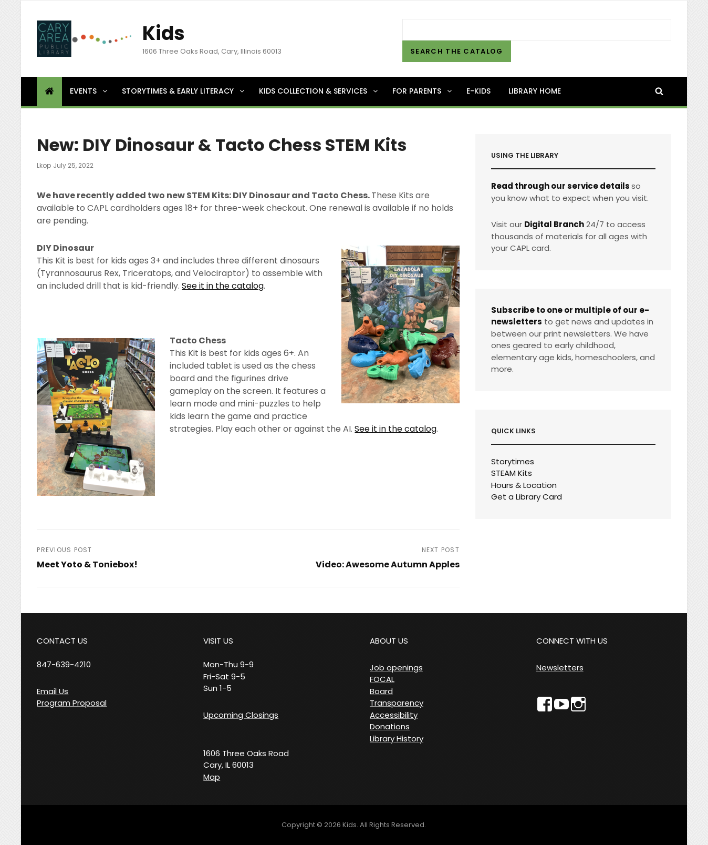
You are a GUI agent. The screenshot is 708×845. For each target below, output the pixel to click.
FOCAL (382, 679)
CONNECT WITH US (572, 640)
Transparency (396, 702)
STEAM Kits (511, 473)
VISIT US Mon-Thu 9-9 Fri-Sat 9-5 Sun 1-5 (228, 664)
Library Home (534, 91)
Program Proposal (72, 702)
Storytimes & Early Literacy (184, 91)
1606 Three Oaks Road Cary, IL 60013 (246, 759)
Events (89, 91)
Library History (396, 738)
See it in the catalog (223, 286)
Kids (163, 33)
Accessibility (394, 714)
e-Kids (478, 91)
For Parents (422, 91)
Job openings (396, 667)
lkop (44, 165)
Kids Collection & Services (319, 91)
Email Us (52, 691)
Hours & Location (524, 485)
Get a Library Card (526, 496)
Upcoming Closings (240, 714)
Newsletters (560, 667)
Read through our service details (560, 185)
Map (211, 776)
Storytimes (512, 461)
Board (381, 691)
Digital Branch (554, 224)
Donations (390, 726)
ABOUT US (389, 640)
